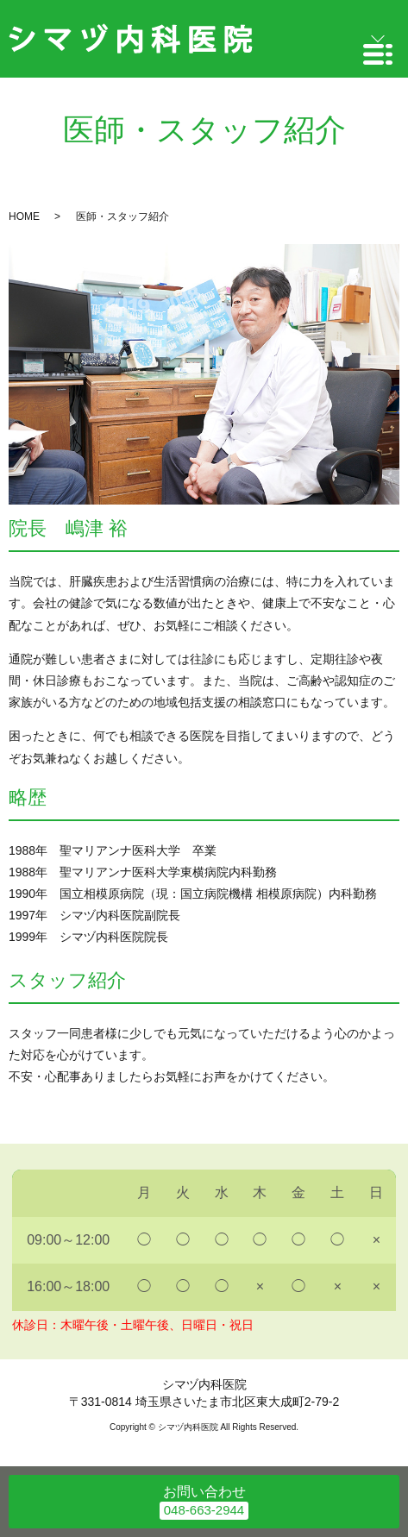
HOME (24, 216)
